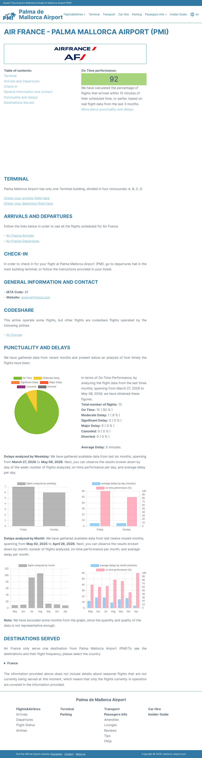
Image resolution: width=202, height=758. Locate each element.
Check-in (10, 86)
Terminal (94, 14)
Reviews (110, 730)
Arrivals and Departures (21, 81)
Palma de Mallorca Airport (41, 14)
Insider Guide (178, 14)
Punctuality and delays (21, 97)
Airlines (21, 730)
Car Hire (123, 14)
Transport (109, 14)
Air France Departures (22, 241)
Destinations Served (19, 103)
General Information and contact (28, 92)
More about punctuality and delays (107, 109)
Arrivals (21, 714)
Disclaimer (56, 753)
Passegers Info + (156, 14)
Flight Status (25, 725)
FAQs (108, 741)
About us (80, 753)
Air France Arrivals (20, 235)
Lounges (110, 725)
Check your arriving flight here (27, 198)
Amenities (111, 720)
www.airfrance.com (35, 297)
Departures (24, 720)
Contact (69, 753)
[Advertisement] (75, 143)
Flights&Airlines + (75, 14)
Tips (107, 736)
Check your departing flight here (28, 203)
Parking (137, 14)
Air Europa (14, 335)
